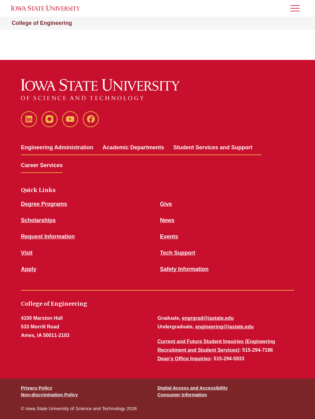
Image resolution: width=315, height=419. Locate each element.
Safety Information (184, 269)
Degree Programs (44, 204)
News (167, 220)
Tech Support (177, 253)
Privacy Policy (36, 387)
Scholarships (38, 220)
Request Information (48, 236)
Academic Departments (133, 147)
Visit (27, 253)
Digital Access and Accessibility (193, 387)
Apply (28, 269)
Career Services (42, 165)
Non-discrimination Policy (49, 394)
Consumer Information (182, 394)
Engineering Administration (57, 147)
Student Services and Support (212, 147)
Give (166, 204)
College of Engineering (42, 23)
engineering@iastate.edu (224, 326)
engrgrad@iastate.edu (208, 318)
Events (169, 236)
